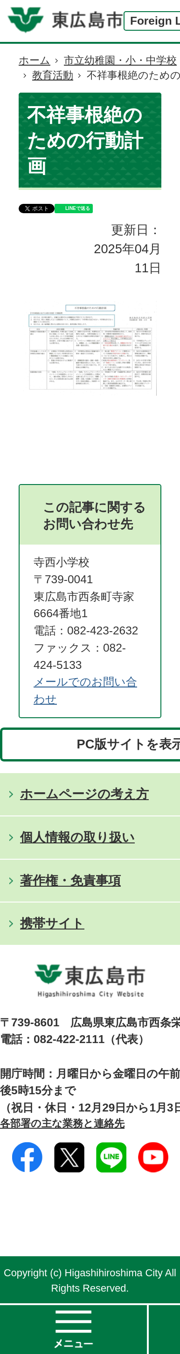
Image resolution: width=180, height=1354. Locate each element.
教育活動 (52, 75)
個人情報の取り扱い (77, 837)
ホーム (34, 60)
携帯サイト (52, 923)
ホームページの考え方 (84, 794)
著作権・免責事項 (70, 880)
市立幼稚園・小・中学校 (120, 60)
